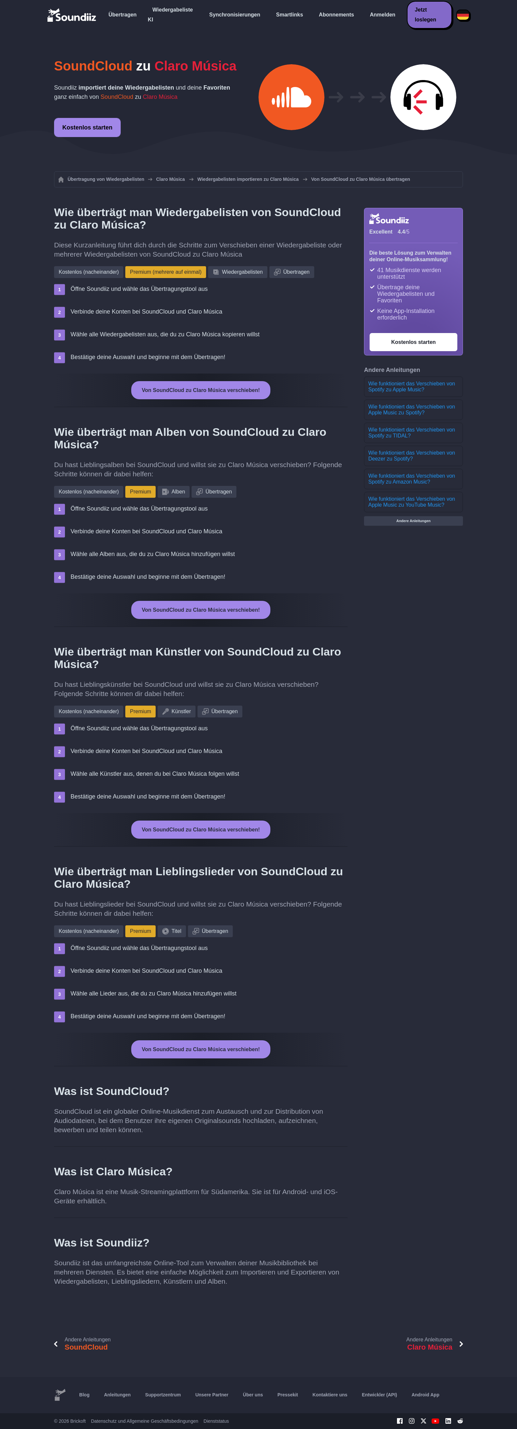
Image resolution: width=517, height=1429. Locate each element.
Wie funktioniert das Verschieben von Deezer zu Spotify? (411, 456)
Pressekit (288, 1394)
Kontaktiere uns (330, 1394)
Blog (84, 1394)
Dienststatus (216, 1421)
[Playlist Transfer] (72, 14)
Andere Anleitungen (413, 521)
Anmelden (382, 14)
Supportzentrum (163, 1394)
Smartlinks (289, 14)
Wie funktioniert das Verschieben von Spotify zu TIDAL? (411, 432)
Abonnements (336, 14)
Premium (140, 491)
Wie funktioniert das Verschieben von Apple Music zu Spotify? (411, 409)
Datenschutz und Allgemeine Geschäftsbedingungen (144, 1421)
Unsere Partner (211, 1394)
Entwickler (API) (379, 1394)
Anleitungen (117, 1394)
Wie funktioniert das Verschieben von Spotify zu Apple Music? (411, 386)
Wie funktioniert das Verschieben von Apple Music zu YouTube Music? (411, 502)
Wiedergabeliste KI (170, 14)
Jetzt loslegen (425, 14)
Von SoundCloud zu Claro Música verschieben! (201, 390)
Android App (425, 1394)
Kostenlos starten (87, 127)
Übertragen (122, 14)
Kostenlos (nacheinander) (89, 272)
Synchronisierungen (234, 14)
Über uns (253, 1394)
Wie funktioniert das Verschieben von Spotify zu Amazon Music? (411, 479)
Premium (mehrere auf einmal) (165, 272)
